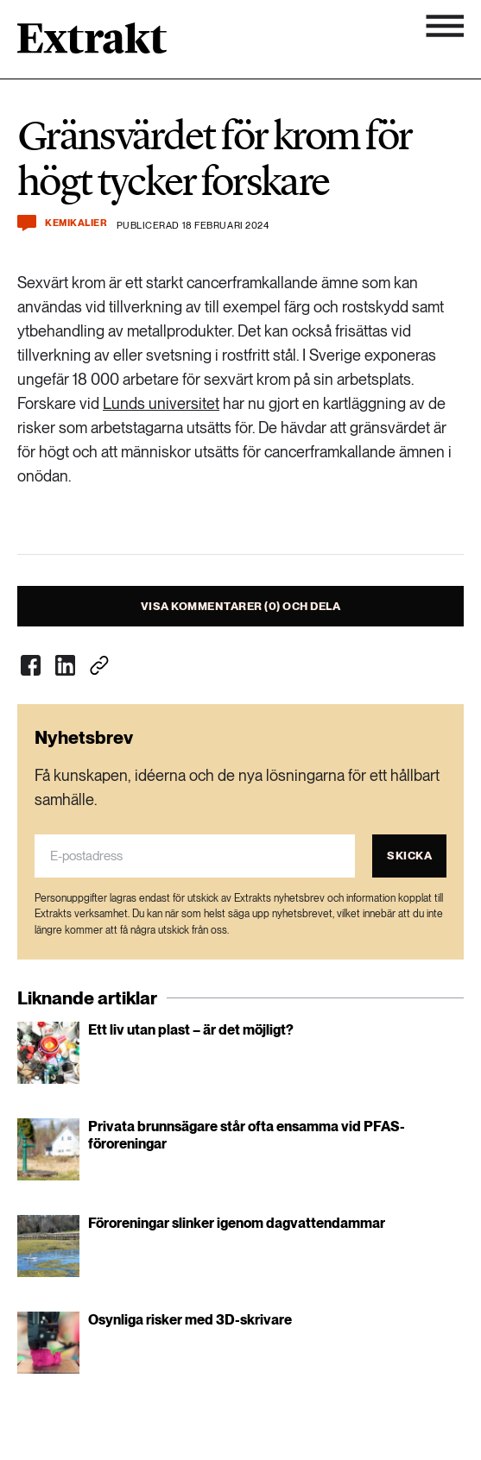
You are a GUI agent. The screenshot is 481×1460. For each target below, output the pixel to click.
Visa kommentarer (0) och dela (241, 606)
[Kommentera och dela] (26, 223)
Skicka (409, 855)
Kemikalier (76, 223)
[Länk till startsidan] (92, 44)
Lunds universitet (161, 403)
